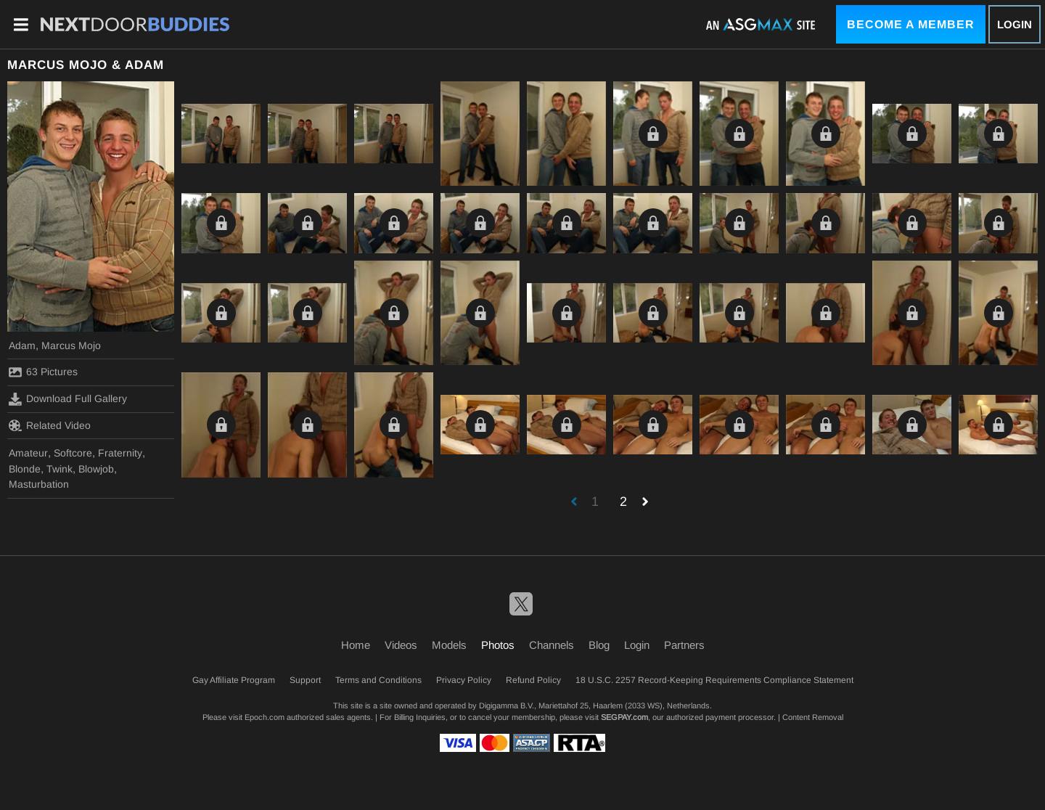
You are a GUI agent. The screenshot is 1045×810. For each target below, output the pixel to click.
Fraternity (120, 453)
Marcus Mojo (71, 345)
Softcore (73, 453)
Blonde (25, 469)
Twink (59, 469)
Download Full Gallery (68, 399)
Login (1014, 24)
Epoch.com (264, 717)
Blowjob (96, 469)
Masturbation (39, 484)
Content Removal (812, 717)
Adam (22, 345)
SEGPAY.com (624, 717)
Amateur (28, 453)
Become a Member (911, 24)
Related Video (50, 425)
